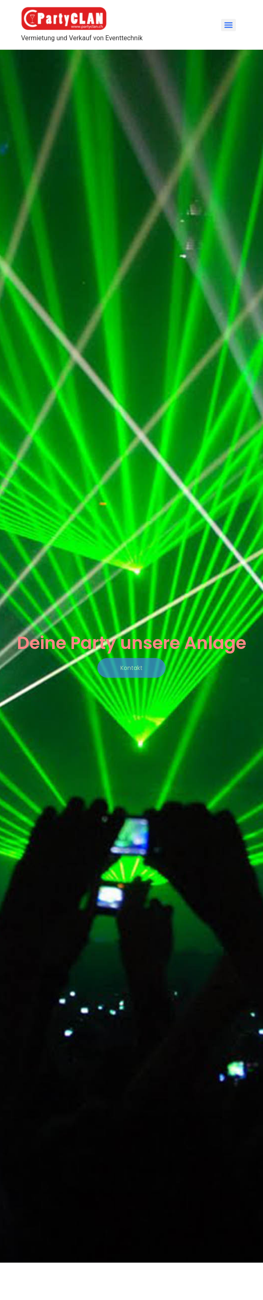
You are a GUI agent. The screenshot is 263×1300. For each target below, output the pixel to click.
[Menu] (228, 25)
